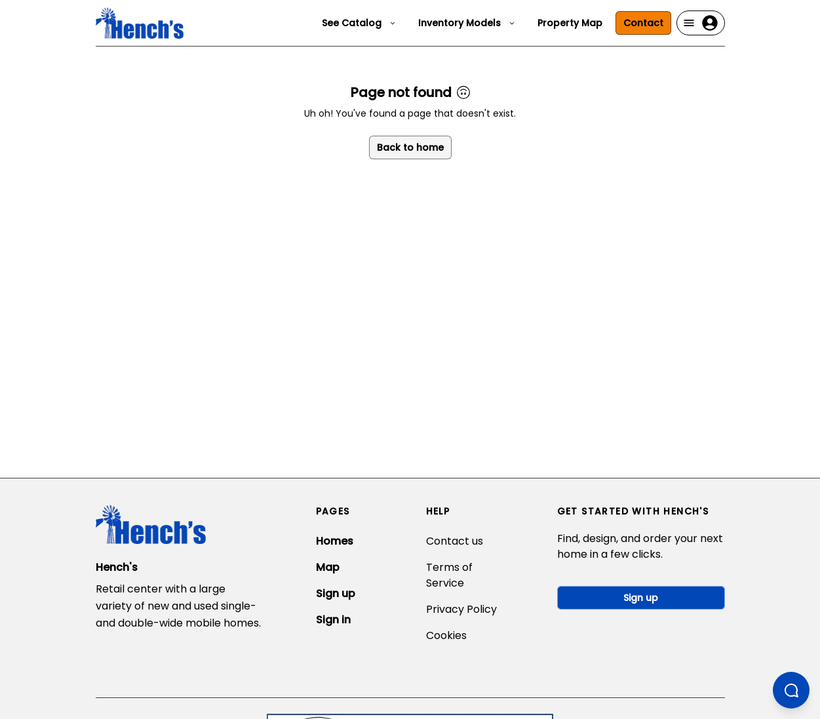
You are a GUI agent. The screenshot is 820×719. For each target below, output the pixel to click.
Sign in (333, 619)
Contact (643, 22)
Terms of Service (449, 575)
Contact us (454, 541)
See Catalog (359, 22)
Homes (334, 541)
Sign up (335, 593)
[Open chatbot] (791, 690)
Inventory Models (467, 22)
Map (328, 567)
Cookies (446, 635)
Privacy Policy (461, 609)
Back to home (410, 147)
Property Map (569, 22)
